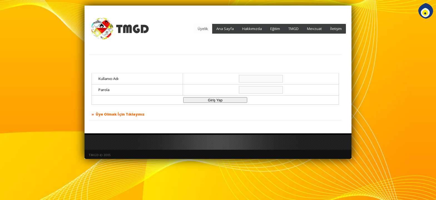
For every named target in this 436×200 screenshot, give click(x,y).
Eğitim (275, 28)
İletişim (336, 28)
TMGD (293, 28)
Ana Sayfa (225, 28)
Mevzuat (314, 28)
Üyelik (203, 28)
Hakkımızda (252, 28)
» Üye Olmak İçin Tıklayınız (118, 114)
